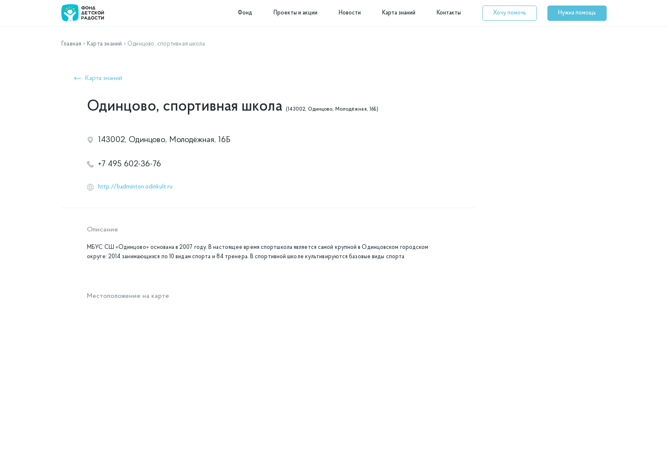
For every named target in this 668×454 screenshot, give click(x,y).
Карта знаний (398, 13)
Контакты (449, 13)
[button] (509, 13)
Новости (350, 13)
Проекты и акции (295, 13)
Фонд (245, 13)
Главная (71, 44)
